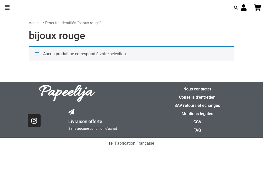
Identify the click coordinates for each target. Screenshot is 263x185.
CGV (197, 121)
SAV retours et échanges (197, 105)
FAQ (197, 130)
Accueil (35, 23)
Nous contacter (197, 89)
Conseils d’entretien (197, 97)
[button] (7, 7)
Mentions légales (197, 113)
